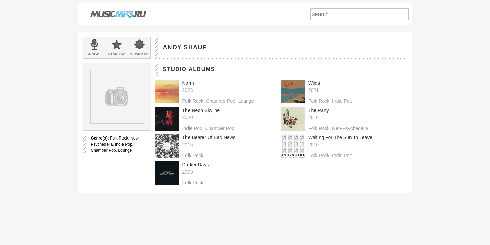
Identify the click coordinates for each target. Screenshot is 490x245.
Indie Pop (123, 144)
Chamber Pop (103, 150)
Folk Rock (119, 138)
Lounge (125, 150)
